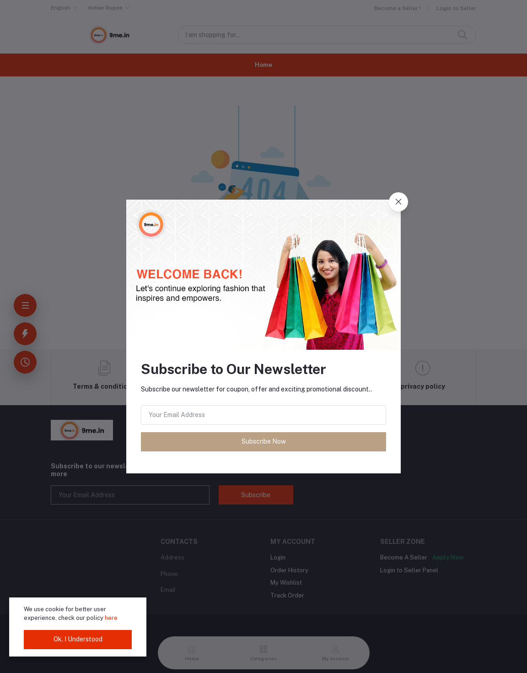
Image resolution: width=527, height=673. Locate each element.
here (111, 617)
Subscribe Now (264, 441)
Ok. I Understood (78, 639)
